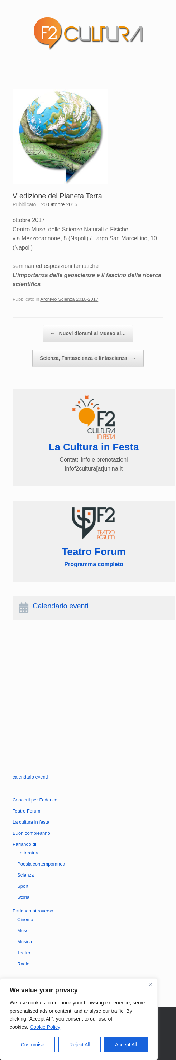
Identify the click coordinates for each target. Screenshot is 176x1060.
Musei (23, 930)
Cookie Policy (45, 1027)
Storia (23, 897)
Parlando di (24, 844)
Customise (32, 1044)
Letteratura (28, 853)
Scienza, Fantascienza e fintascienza (88, 358)
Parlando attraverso (33, 911)
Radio (23, 964)
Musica (24, 941)
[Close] (150, 984)
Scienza (25, 875)
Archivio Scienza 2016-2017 (69, 299)
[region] (79, 1019)
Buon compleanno (31, 833)
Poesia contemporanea (41, 864)
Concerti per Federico (35, 800)
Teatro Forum (26, 811)
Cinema (25, 919)
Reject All (79, 1044)
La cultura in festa (31, 822)
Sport (22, 886)
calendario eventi (30, 777)
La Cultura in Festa (93, 447)
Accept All (126, 1044)
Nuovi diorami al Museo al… (88, 333)
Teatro (23, 952)
